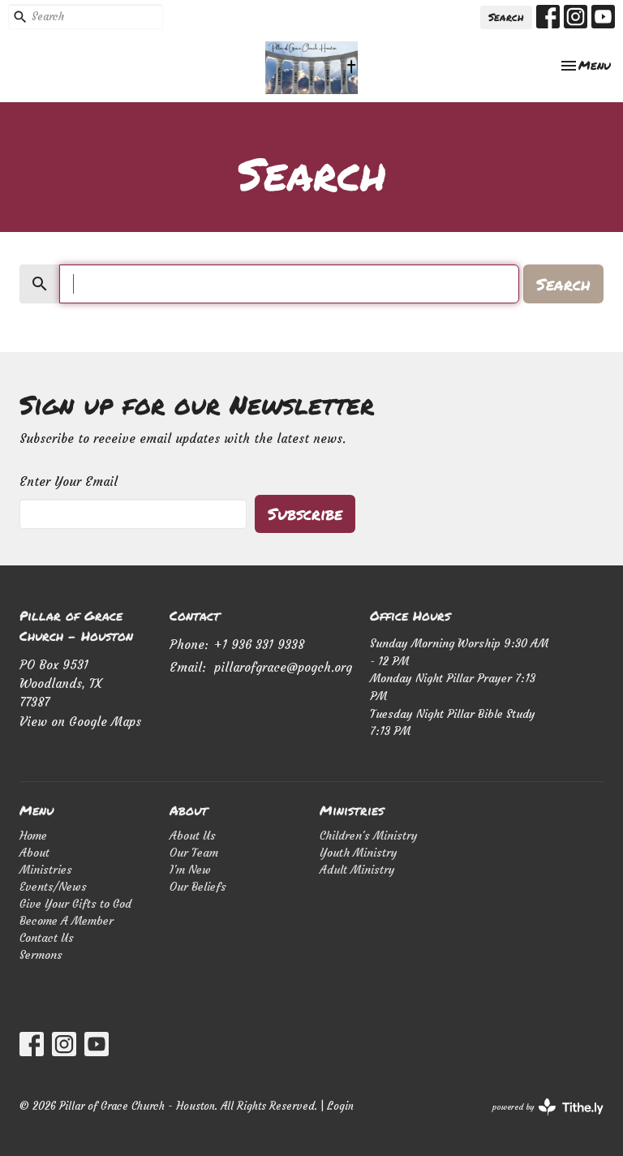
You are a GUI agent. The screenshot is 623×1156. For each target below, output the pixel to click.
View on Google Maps (80, 721)
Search (506, 17)
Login (340, 1106)
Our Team (194, 852)
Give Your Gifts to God (75, 903)
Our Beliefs (198, 886)
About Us (193, 835)
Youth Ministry (358, 852)
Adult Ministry (357, 869)
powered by (548, 1107)
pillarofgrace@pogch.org (283, 667)
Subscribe (305, 513)
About (34, 852)
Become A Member (66, 920)
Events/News (53, 886)
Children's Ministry (369, 835)
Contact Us (46, 937)
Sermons (40, 955)
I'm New (190, 869)
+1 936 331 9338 (259, 644)
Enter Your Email (68, 481)
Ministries (45, 869)
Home (33, 835)
